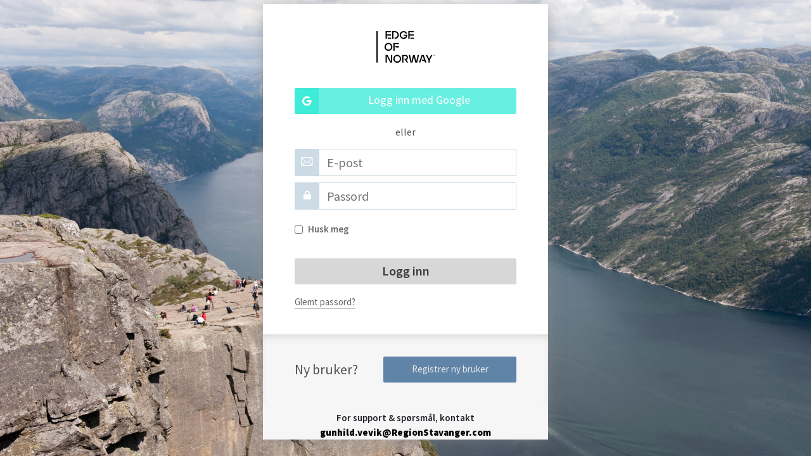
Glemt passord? (325, 302)
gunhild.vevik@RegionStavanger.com (405, 432)
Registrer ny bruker (450, 369)
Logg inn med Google (382, 101)
